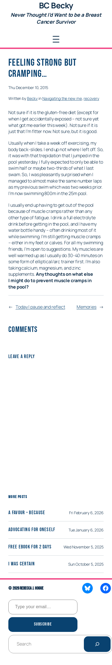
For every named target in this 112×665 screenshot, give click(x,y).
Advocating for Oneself (31, 530)
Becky (32, 98)
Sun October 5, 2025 (86, 564)
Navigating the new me (62, 98)
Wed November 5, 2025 (84, 547)
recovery (91, 98)
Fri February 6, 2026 (86, 512)
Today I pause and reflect (40, 307)
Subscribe (43, 624)
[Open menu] (56, 39)
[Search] (97, 644)
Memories (86, 307)
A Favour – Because (26, 513)
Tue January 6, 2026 (86, 530)
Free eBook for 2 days (30, 547)
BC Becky (56, 5)
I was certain (21, 564)
